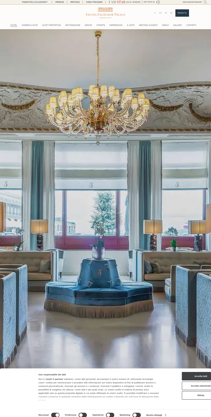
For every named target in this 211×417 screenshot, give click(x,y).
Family (165, 25)
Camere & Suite (30, 25)
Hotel (13, 25)
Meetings (75, 2)
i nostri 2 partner (54, 375)
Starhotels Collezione (34, 2)
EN (160, 13)
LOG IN (128, 2)
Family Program (94, 2)
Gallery (177, 25)
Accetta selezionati (186, 382)
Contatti (191, 25)
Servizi (88, 25)
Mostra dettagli (154, 411)
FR (166, 13)
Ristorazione (72, 25)
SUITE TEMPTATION (51, 25)
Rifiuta (186, 391)
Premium (59, 2)
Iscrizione (136, 2)
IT (155, 13)
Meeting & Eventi (148, 25)
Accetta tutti (186, 372)
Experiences (116, 25)
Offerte (100, 25)
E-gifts (131, 25)
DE (171, 13)
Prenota (182, 13)
